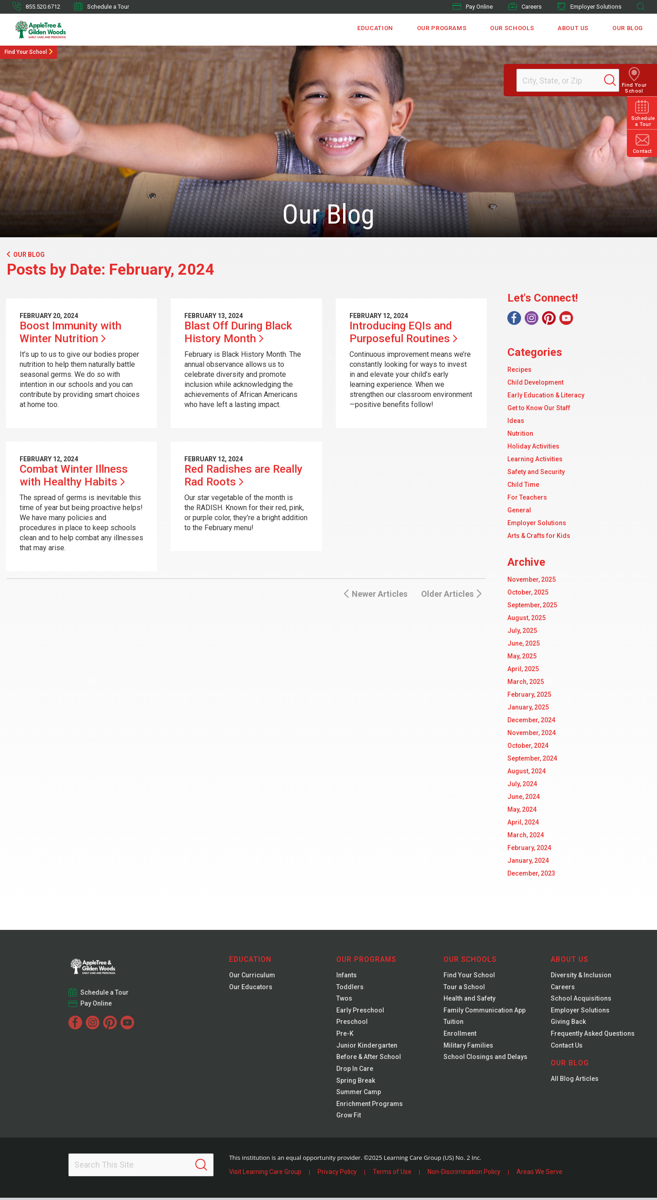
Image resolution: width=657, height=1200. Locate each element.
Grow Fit (348, 1118)
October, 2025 (527, 592)
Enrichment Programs (369, 1106)
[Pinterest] (549, 318)
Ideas (515, 420)
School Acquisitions (581, 999)
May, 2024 (522, 809)
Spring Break (355, 1082)
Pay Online (473, 6)
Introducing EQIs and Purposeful (403, 332)
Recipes (519, 369)
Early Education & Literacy (545, 395)
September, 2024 (532, 758)
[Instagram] (531, 318)
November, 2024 (531, 732)
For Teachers (527, 497)
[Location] (564, 80)
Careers (525, 6)
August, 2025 (526, 617)
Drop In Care (354, 1070)
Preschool (352, 1023)
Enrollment (459, 1034)
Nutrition (520, 433)
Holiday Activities (533, 446)
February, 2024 (529, 847)
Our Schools (513, 29)
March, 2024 (525, 835)
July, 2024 (522, 784)
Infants (346, 975)
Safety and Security (536, 471)
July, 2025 (522, 630)
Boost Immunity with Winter (70, 332)
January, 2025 (528, 707)
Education (378, 29)
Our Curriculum (252, 975)
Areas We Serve (539, 1174)
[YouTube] (566, 318)
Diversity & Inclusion (581, 975)
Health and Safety (469, 999)
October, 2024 (527, 745)
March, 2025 (525, 681)
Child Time (523, 484)
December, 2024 (531, 720)
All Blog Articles (575, 1080)
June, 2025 (523, 643)
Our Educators (250, 987)
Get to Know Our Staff (538, 408)
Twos (344, 999)
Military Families (468, 1046)
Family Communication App (484, 1011)
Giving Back (568, 1023)
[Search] (618, 80)
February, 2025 (529, 694)
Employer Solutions (589, 6)
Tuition (453, 1023)
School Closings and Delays (485, 1058)
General (519, 510)
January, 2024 (528, 860)
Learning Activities (535, 459)
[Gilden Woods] (60, 30)
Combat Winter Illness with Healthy (74, 475)
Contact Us (567, 1046)
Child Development (535, 382)
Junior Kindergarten (366, 1046)
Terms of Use (392, 1174)
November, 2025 (531, 579)
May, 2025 (522, 656)
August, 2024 (526, 771)
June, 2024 (523, 796)
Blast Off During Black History (238, 332)
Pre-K (345, 1034)
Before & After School (368, 1058)
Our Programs (443, 29)
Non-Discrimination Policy (464, 1174)
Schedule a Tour (101, 6)
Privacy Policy (337, 1174)
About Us (573, 29)
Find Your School (26, 52)
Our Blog (627, 29)
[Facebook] (514, 318)
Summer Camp (358, 1094)
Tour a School (464, 987)
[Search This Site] (141, 1167)
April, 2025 (523, 669)
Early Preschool (360, 1011)
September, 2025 (532, 605)
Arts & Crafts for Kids (538, 535)
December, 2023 (531, 873)
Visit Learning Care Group (265, 1174)
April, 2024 (523, 822)
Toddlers (350, 987)
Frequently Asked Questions (593, 1034)
